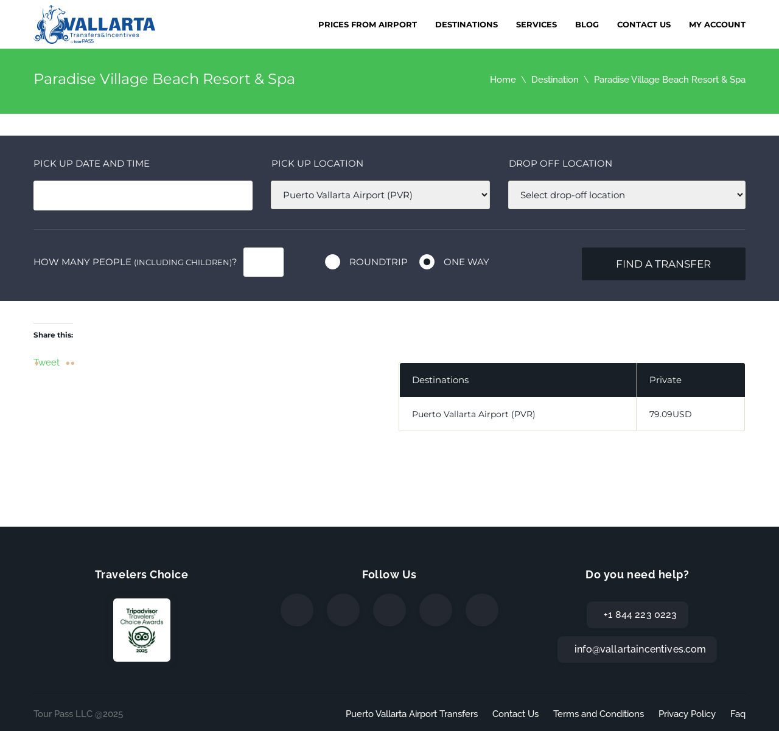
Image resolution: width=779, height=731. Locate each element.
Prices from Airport (367, 24)
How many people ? (135, 262)
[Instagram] (389, 610)
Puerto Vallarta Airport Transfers (412, 713)
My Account (717, 24)
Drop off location (560, 163)
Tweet (46, 362)
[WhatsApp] (435, 610)
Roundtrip (378, 262)
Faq (738, 713)
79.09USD (670, 414)
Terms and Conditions (598, 713)
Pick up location (317, 163)
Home (503, 79)
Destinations (466, 24)
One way (466, 262)
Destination (555, 79)
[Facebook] (297, 610)
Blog (587, 24)
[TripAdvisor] (482, 610)
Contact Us (644, 24)
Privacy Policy (687, 713)
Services (536, 24)
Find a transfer (663, 264)
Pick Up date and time (91, 163)
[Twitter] (343, 610)
